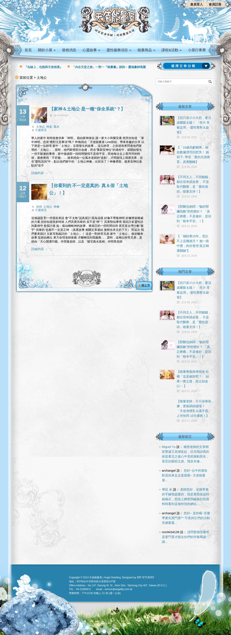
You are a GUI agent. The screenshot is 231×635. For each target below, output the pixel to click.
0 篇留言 (41, 130)
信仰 (39, 206)
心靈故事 (91, 50)
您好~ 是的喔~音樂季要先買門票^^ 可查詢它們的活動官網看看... (186, 518)
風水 (56, 126)
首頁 (28, 50)
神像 (56, 206)
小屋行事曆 (197, 50)
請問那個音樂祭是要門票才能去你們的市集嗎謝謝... (186, 536)
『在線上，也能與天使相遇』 (43, 67)
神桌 (49, 126)
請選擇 (187, 66)
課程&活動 (171, 50)
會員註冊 (215, 4)
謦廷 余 (167, 489)
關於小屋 (47, 50)
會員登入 (196, 4)
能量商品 (146, 50)
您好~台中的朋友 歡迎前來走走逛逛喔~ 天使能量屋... (185, 475)
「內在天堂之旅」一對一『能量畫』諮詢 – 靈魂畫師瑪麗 (109, 67)
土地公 (40, 126)
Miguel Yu (169, 447)
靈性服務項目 (118, 50)
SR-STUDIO (145, 577)
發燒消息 (69, 50)
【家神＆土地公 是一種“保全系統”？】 (87, 108)
